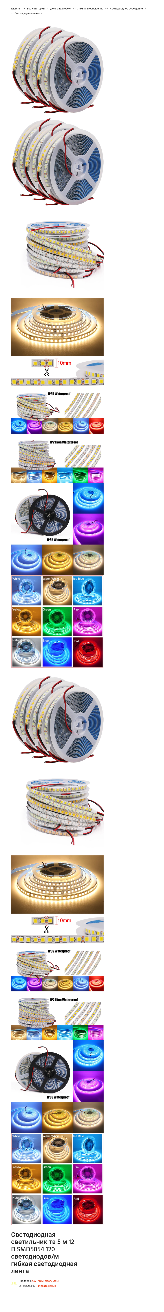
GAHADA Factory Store (45, 1281)
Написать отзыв (46, 1286)
